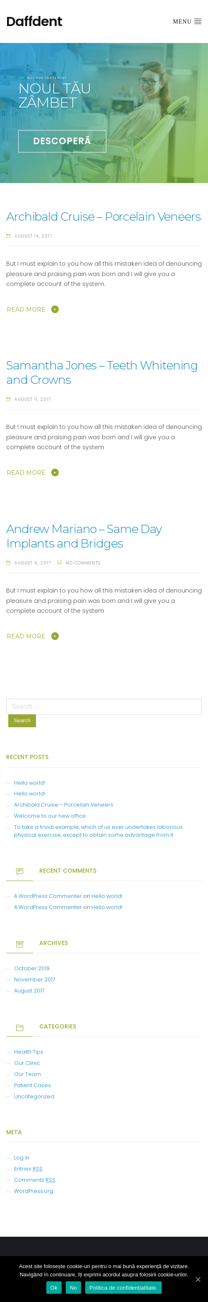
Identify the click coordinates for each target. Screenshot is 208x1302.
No (73, 1288)
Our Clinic (27, 1062)
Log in (21, 1157)
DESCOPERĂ (62, 141)
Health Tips (28, 1051)
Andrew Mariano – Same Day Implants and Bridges (84, 536)
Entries (28, 1168)
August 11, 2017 (32, 399)
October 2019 (32, 968)
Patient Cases (32, 1085)
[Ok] (198, 1279)
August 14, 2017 (33, 236)
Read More (26, 309)
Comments (34, 1179)
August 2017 (29, 990)
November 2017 (34, 979)
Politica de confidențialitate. (123, 1288)
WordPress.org (33, 1191)
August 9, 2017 (32, 563)
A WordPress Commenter (48, 896)
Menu (187, 21)
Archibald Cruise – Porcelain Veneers (103, 216)
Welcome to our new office (50, 815)
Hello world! (29, 782)
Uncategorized (34, 1096)
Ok (53, 1288)
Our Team (27, 1074)
